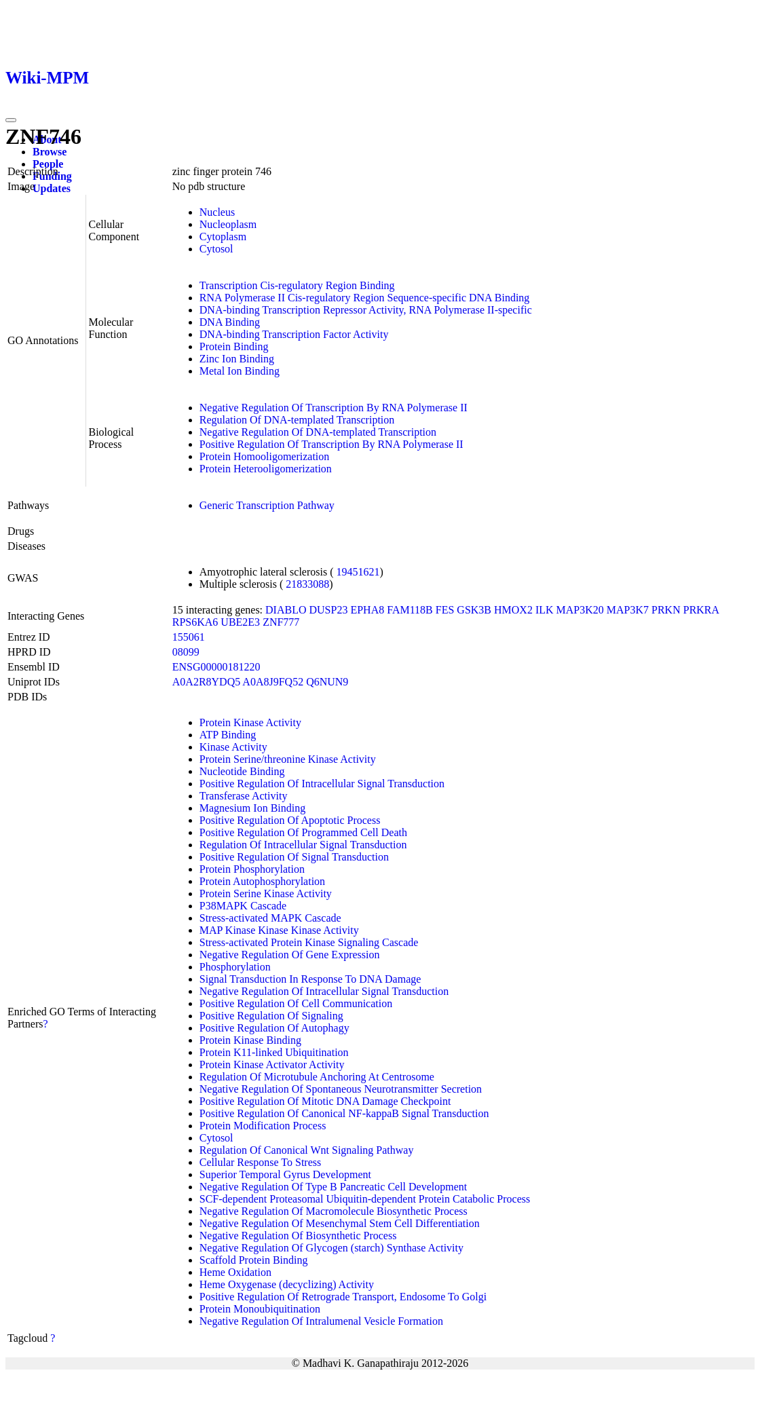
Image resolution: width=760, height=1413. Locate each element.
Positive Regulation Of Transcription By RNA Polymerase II (331, 444)
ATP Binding (228, 734)
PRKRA (701, 610)
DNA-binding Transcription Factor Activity (294, 334)
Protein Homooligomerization (265, 456)
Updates (52, 188)
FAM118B (410, 610)
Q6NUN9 (327, 681)
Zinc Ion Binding (237, 358)
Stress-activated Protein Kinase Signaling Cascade (309, 942)
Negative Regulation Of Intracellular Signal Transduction (324, 991)
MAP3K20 (580, 610)
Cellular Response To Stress (260, 1162)
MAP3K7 (628, 610)
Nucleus (217, 212)
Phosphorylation (235, 967)
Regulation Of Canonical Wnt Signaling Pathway (307, 1150)
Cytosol (216, 249)
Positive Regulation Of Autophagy (274, 1028)
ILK (544, 610)
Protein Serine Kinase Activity (266, 893)
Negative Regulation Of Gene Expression (290, 954)
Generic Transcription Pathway (267, 505)
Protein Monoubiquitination (260, 1309)
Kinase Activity (233, 747)
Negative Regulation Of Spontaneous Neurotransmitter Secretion (341, 1089)
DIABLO (285, 610)
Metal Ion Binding (240, 371)
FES (445, 610)
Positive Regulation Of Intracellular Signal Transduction (322, 783)
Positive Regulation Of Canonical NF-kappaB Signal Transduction (344, 1113)
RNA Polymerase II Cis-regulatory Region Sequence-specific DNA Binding (365, 297)
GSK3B (474, 610)
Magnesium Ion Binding (252, 808)
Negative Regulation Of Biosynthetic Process (298, 1235)
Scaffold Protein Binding (254, 1260)
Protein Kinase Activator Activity (272, 1064)
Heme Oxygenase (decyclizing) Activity (287, 1284)
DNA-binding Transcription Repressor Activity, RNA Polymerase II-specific (366, 310)
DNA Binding (230, 322)
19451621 (357, 572)
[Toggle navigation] (10, 120)
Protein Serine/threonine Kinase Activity (288, 759)
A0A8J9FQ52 (272, 681)
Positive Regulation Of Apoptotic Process (290, 820)
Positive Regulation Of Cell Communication (296, 1003)
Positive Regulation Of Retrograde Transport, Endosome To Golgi (343, 1296)
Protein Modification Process (263, 1125)
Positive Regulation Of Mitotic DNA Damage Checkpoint (325, 1101)
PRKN (666, 610)
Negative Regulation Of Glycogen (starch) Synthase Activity (331, 1248)
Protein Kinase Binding (250, 1040)
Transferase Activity (244, 796)
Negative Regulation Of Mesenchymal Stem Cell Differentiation (340, 1223)
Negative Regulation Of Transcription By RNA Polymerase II (334, 407)
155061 (188, 637)
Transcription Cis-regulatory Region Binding (297, 285)
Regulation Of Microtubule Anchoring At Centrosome (317, 1076)
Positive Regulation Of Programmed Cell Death (303, 832)
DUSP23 (328, 610)
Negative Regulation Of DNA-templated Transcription (318, 432)
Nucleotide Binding (242, 771)
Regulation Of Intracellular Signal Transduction (303, 844)
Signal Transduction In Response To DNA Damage (310, 979)
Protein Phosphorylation (252, 869)
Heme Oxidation (235, 1272)
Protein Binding (234, 346)
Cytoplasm (223, 236)
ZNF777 (281, 622)
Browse (49, 151)
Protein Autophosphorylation (262, 881)
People (48, 164)
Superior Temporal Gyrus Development (285, 1174)
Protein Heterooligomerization (266, 468)
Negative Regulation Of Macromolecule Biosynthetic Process (334, 1211)
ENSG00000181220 (216, 667)
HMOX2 (513, 610)
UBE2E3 (240, 622)
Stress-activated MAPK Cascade (270, 918)
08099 (186, 652)
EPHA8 (367, 610)
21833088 (307, 584)
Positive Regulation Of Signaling (271, 1015)
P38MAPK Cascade (243, 905)
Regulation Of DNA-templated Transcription (297, 420)
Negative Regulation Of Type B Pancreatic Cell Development (333, 1186)
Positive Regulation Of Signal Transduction (294, 857)
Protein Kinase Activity (250, 722)
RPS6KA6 (195, 622)
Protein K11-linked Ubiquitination (274, 1052)
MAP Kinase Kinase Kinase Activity (279, 930)
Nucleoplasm (228, 224)
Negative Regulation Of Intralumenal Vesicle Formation (321, 1321)
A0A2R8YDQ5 (206, 681)
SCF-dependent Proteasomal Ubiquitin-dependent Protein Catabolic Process (365, 1199)
